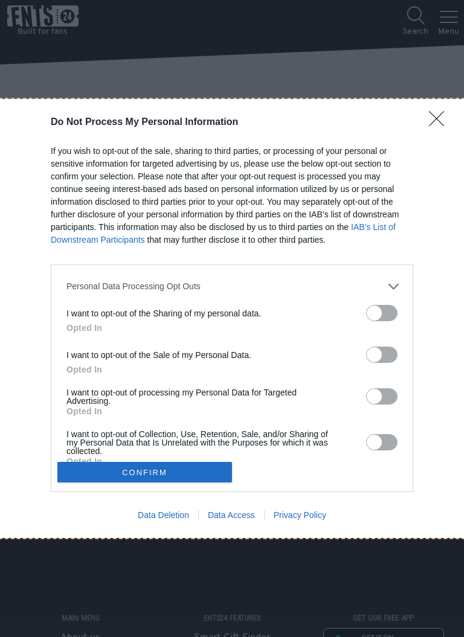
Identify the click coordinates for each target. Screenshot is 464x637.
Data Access (231, 515)
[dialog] (232, 319)
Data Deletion (163, 515)
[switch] (382, 313)
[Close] (440, 122)
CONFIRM (144, 472)
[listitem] (232, 286)
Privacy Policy (300, 515)
